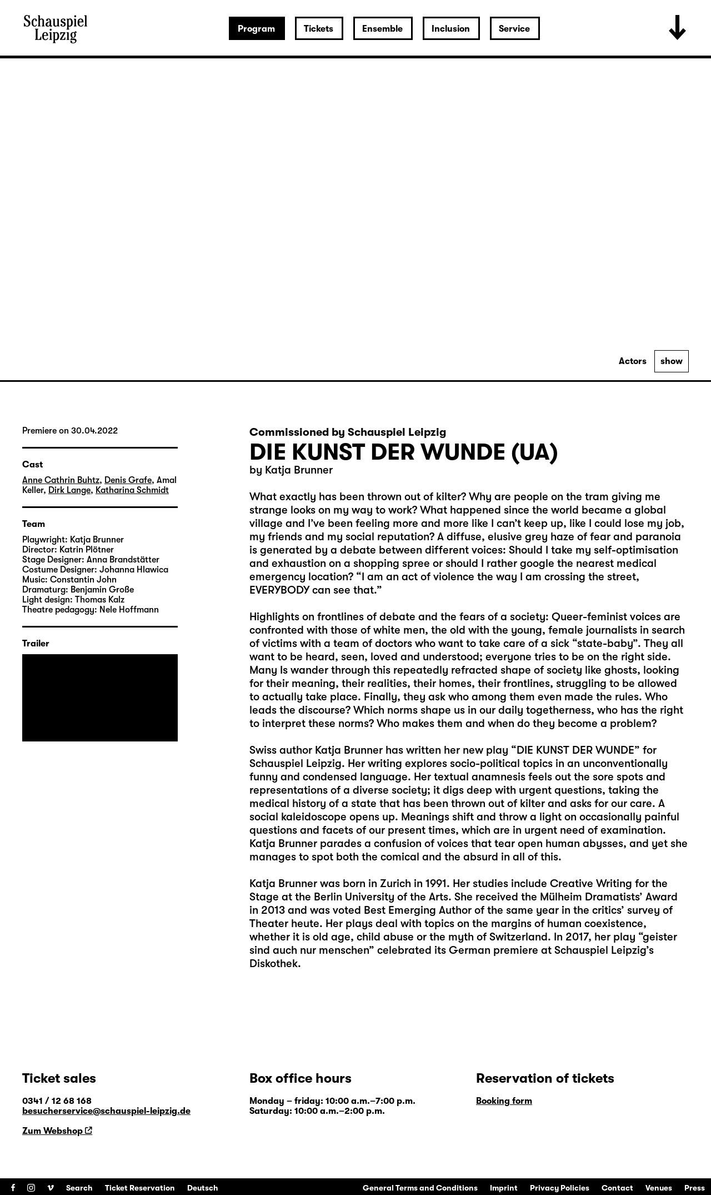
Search (79, 1187)
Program (256, 29)
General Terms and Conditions (420, 1187)
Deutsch (202, 1187)
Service (514, 29)
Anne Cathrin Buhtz (60, 480)
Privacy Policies (559, 1187)
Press (694, 1187)
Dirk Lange (69, 490)
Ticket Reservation (140, 1187)
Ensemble (382, 29)
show (671, 361)
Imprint (504, 1187)
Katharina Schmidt (132, 490)
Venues (658, 1187)
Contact (617, 1187)
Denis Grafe (128, 480)
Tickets (318, 29)
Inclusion (451, 29)
